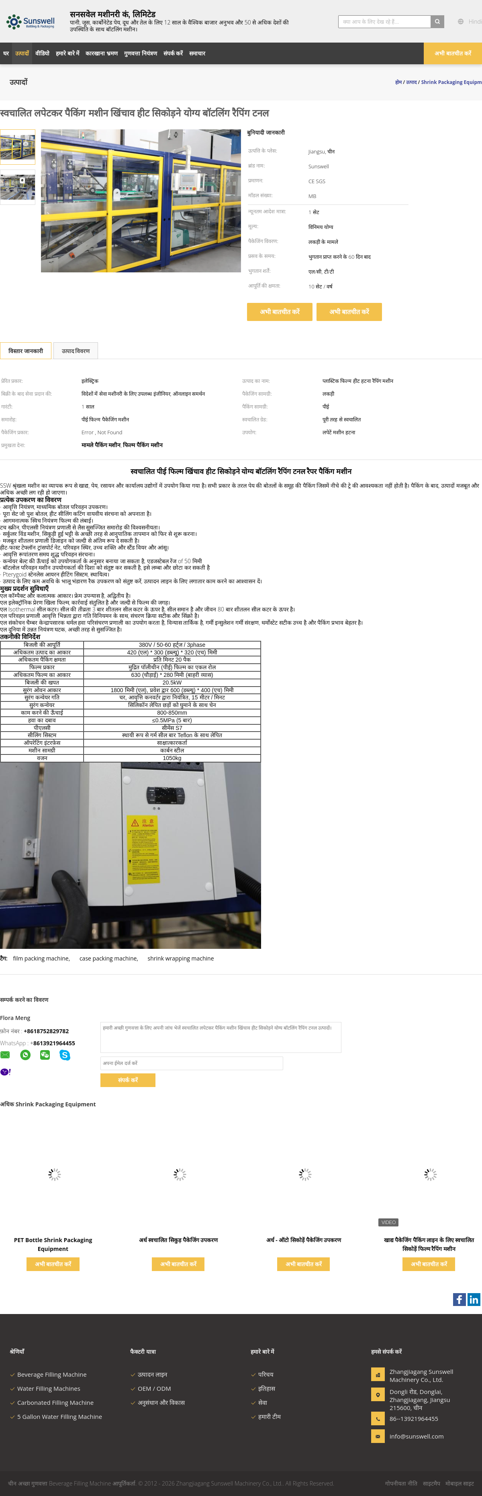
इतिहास (263, 1388)
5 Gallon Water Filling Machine (56, 1416)
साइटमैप (431, 1483)
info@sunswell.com (415, 1436)
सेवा (259, 1402)
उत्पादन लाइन (148, 1374)
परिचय (262, 1374)
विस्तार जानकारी (25, 351)
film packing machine (40, 958)
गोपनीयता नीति (401, 1483)
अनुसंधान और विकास (157, 1402)
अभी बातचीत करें (453, 53)
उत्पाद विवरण (76, 351)
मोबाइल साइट (459, 1483)
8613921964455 (54, 1043)
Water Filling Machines (45, 1388)
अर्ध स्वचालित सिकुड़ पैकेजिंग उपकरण (178, 1240)
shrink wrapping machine (181, 958)
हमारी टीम (266, 1416)
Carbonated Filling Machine (52, 1402)
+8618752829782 (46, 1031)
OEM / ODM (150, 1388)
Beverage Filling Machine (48, 1374)
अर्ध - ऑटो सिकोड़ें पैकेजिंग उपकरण (303, 1240)
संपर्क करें (128, 1080)
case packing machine (108, 958)
